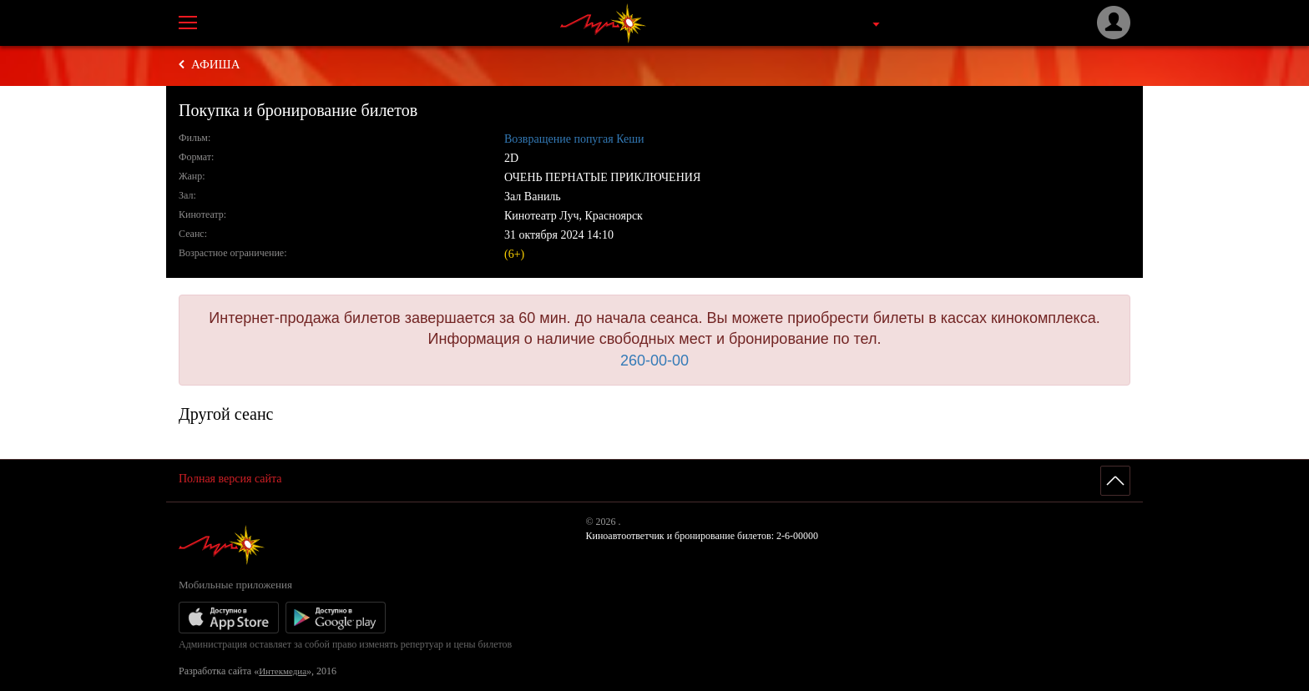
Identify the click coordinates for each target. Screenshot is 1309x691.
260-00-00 (654, 360)
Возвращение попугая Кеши (574, 139)
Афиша (215, 64)
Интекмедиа (282, 671)
